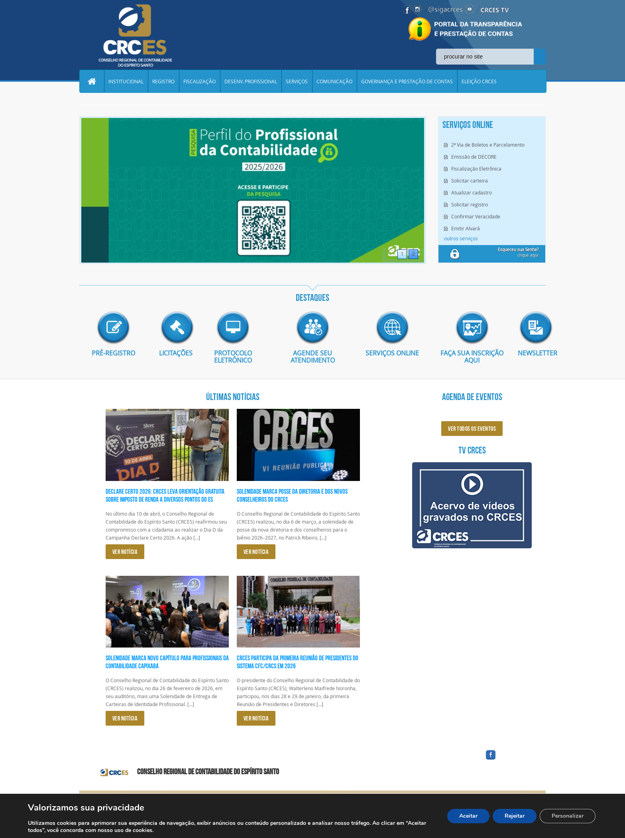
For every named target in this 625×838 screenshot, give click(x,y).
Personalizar (568, 816)
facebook (510, 759)
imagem (113, 327)
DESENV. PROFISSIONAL (250, 81)
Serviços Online (392, 353)
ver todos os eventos (472, 428)
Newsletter (532, 353)
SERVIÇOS (297, 81)
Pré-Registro (113, 353)
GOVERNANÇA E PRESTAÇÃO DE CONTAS (407, 81)
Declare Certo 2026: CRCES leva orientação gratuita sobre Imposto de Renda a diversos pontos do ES (165, 495)
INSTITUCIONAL (125, 81)
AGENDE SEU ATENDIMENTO (313, 356)
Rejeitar (515, 816)
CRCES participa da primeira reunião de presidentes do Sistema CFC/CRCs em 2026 (297, 661)
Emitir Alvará (465, 228)
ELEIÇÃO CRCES (479, 81)
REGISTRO (163, 81)
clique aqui (518, 252)
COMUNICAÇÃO (334, 81)
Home (92, 81)
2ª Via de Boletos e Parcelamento (488, 144)
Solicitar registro (469, 204)
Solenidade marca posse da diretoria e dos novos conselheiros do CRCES (292, 495)
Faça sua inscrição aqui (471, 356)
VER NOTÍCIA (125, 551)
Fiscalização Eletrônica (476, 168)
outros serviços (461, 238)
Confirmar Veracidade (475, 216)
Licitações (173, 353)
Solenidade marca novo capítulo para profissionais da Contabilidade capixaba (167, 661)
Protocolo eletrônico (233, 356)
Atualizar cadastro (471, 192)
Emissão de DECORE (474, 156)
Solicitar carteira (469, 180)
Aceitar (468, 816)
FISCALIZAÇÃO (199, 81)
